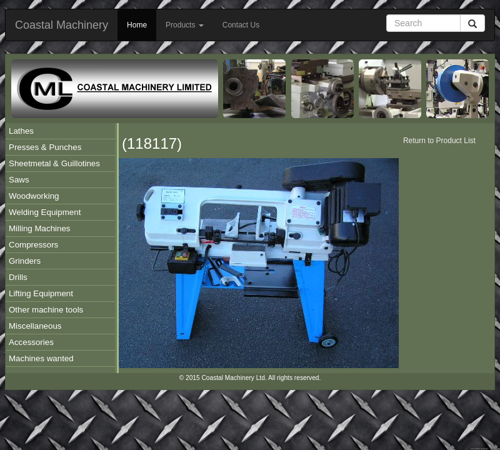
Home (137, 25)
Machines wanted (41, 358)
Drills (18, 277)
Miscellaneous (35, 326)
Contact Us (240, 25)
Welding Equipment (45, 212)
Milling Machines (40, 228)
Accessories (31, 342)
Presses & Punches (45, 147)
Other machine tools (46, 309)
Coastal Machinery (61, 25)
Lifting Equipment (41, 293)
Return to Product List (439, 140)
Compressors (33, 244)
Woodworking (34, 196)
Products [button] (185, 25)
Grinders (25, 261)
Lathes (21, 131)
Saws (19, 179)
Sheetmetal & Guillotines (54, 163)
